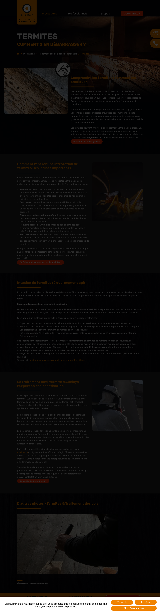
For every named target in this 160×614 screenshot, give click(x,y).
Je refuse (145, 602)
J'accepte (122, 602)
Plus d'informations (134, 608)
